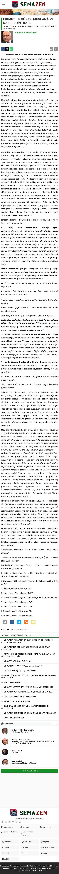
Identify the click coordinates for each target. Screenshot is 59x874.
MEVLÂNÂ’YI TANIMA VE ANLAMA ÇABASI (23, 666)
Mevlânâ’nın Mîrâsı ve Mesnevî (24, 763)
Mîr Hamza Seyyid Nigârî (22, 732)
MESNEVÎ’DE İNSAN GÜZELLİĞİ (17, 661)
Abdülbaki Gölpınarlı (13, 682)
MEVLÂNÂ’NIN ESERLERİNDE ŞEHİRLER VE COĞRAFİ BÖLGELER (25, 648)
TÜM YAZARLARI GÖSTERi (29, 770)
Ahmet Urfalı (17, 751)
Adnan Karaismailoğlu (25, 26)
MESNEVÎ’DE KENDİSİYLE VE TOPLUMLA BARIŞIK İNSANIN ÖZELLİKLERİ (28, 676)
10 (2, 615)
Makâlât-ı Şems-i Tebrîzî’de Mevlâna (20, 696)
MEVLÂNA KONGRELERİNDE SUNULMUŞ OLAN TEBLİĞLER (30, 713)
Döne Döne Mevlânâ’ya (14, 718)
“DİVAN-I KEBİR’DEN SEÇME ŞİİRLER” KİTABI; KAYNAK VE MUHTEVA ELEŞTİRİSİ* (28, 655)
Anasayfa (6, 26)
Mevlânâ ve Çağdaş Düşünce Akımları (20, 670)
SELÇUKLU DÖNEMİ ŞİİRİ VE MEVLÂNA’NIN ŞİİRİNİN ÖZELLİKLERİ (25, 707)
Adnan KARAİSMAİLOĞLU (18, 629)
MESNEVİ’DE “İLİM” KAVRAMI (17, 701)
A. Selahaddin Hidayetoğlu (23, 730)
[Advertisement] (29, 791)
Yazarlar (13, 26)
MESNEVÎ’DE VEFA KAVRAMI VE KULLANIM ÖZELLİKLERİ (29, 687)
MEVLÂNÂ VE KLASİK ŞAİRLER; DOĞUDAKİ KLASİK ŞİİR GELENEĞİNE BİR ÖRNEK (27, 641)
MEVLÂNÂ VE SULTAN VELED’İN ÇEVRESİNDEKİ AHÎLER (28, 692)
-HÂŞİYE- (15, 753)
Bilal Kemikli (17, 761)
